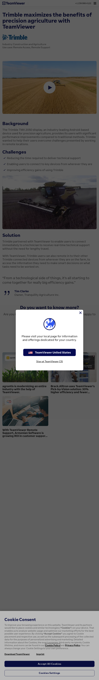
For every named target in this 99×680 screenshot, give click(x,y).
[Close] (80, 313)
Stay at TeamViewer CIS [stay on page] (49, 361)
